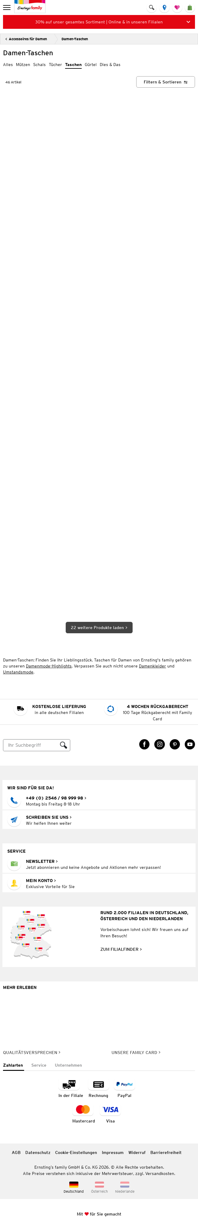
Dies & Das (110, 64)
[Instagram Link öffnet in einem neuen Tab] (159, 744)
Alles (8, 64)
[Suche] (30, 745)
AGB (16, 1152)
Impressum (113, 1152)
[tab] (13, 1065)
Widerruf (137, 1152)
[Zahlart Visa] (110, 1114)
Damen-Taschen (74, 39)
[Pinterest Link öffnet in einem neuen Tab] (175, 744)
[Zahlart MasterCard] (83, 1114)
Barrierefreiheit (166, 1152)
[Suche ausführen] (64, 745)
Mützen (23, 64)
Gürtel (91, 64)
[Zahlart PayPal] (124, 1088)
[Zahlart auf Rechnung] (98, 1088)
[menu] (7, 7)
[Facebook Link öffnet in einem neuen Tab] (144, 744)
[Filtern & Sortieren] (165, 82)
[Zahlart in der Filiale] (70, 1088)
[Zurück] (26, 39)
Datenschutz (37, 1152)
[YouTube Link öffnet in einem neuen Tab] (190, 744)
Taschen (73, 64)
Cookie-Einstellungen (76, 1152)
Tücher (55, 64)
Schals (39, 64)
